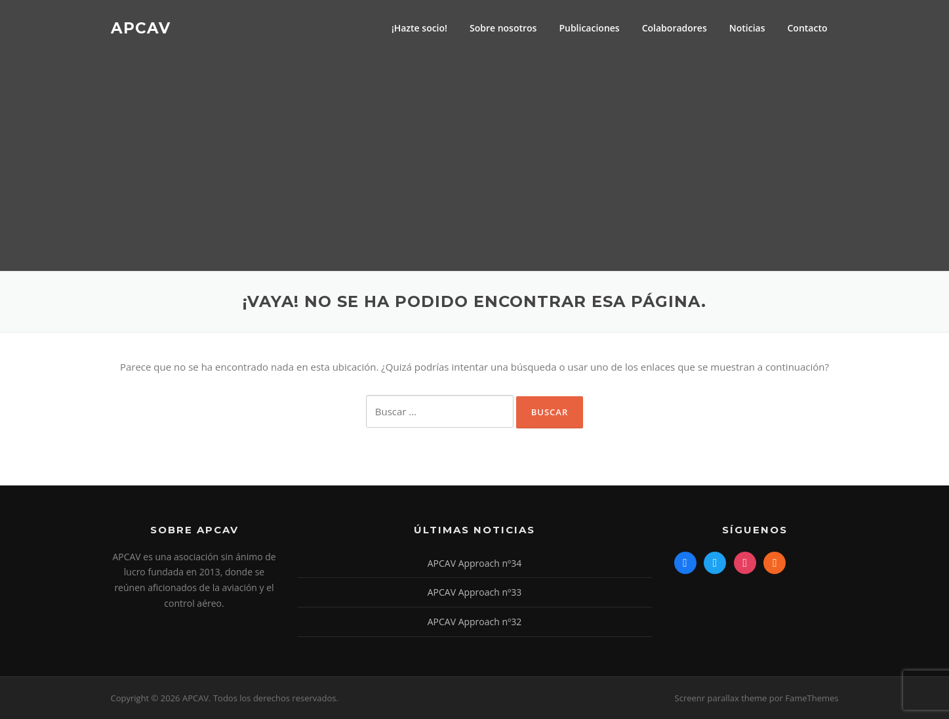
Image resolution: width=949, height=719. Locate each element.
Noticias (747, 28)
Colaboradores (674, 28)
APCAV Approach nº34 (475, 563)
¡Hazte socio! (419, 28)
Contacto (807, 28)
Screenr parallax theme (721, 698)
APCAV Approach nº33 (475, 592)
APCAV (141, 27)
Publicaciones (589, 28)
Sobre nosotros (503, 28)
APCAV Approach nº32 (475, 621)
